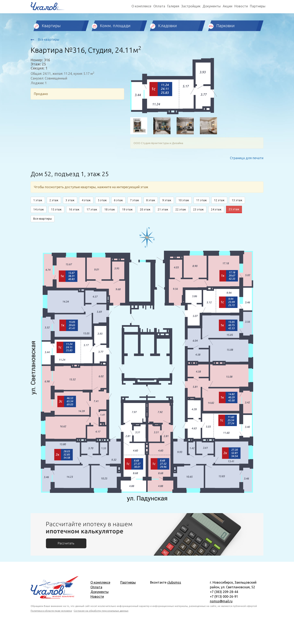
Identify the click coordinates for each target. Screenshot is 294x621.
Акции (227, 6)
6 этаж (118, 200)
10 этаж (183, 200)
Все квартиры (45, 39)
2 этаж (53, 200)
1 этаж (37, 200)
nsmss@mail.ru (221, 601)
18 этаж (109, 209)
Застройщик (190, 6)
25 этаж (234, 209)
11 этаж (201, 200)
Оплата (159, 6)
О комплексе (141, 6)
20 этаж (145, 209)
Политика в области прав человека (51, 610)
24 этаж (216, 209)
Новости (241, 6)
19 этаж (127, 209)
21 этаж (163, 209)
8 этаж (150, 200)
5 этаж (102, 200)
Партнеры (257, 6)
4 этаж (86, 200)
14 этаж (38, 209)
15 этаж (56, 209)
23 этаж (198, 209)
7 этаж (134, 200)
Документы (212, 6)
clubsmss (174, 582)
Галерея (173, 6)
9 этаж (166, 200)
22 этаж (180, 209)
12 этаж (219, 200)
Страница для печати (246, 158)
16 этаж (74, 209)
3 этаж (70, 200)
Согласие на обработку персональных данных (101, 610)
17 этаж (92, 209)
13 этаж (237, 200)
